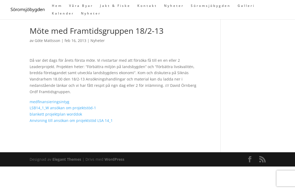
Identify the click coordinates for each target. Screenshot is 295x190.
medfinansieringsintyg (49, 101)
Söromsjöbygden (211, 6)
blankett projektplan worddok (56, 114)
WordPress (114, 159)
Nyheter (174, 6)
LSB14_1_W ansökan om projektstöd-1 (63, 107)
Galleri (246, 6)
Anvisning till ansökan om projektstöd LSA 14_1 (71, 120)
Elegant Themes (66, 159)
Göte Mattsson (47, 40)
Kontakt (147, 6)
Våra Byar (81, 6)
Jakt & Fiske (115, 6)
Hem (57, 6)
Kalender (63, 14)
